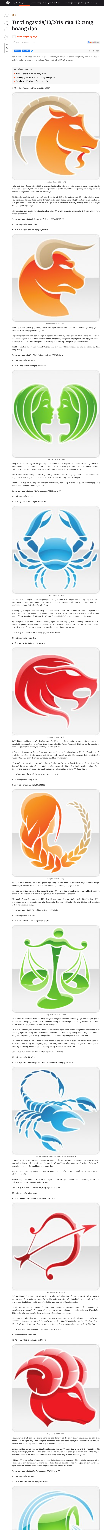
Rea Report (47, 3)
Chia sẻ (17, 50)
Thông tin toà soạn (87, 3)
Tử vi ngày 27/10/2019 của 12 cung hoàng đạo (35, 77)
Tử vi (14, 15)
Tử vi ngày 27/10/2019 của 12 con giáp (32, 81)
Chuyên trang (36, 3)
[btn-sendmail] (97, 50)
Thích (26, 50)
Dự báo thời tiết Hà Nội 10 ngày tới (31, 74)
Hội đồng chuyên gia (72, 3)
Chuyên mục (24, 3)
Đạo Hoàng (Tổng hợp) (27, 36)
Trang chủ (14, 3)
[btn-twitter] (93, 50)
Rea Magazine (58, 3)
